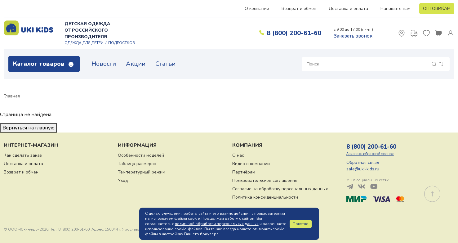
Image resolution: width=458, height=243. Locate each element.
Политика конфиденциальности (265, 197)
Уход (123, 180)
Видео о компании (251, 164)
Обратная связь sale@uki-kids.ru (362, 166)
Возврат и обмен (299, 8)
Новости (103, 64)
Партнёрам (243, 172)
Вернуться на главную (28, 127)
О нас (238, 155)
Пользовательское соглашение (264, 180)
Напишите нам (395, 8)
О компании (257, 8)
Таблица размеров (137, 164)
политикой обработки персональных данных (217, 224)
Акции (135, 64)
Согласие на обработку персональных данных (280, 189)
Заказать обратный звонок (370, 154)
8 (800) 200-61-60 (294, 33)
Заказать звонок (353, 36)
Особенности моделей (141, 155)
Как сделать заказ (23, 155)
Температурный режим (141, 172)
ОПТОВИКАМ (437, 8)
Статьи (165, 64)
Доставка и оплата (348, 8)
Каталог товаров (43, 64)
